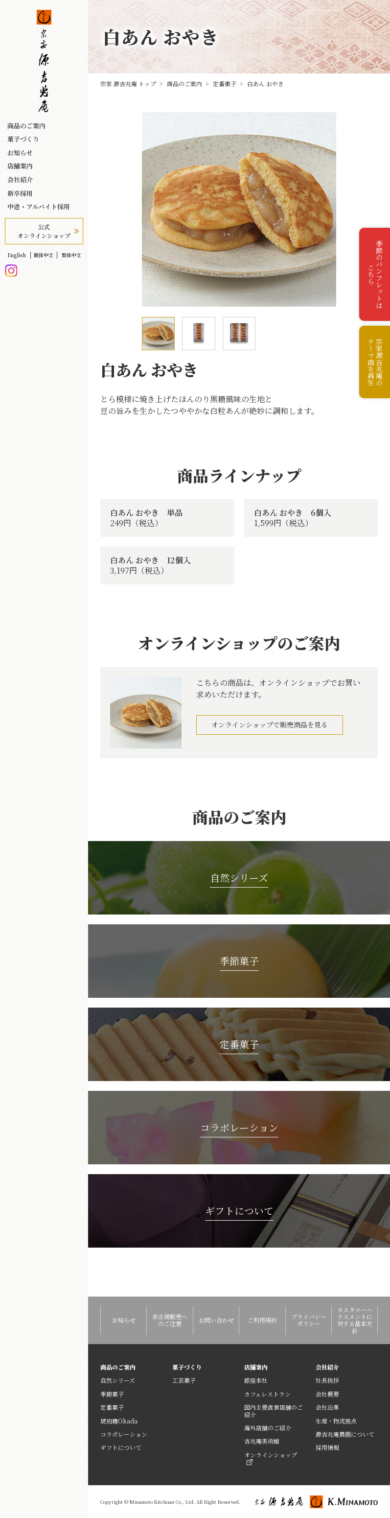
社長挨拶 (327, 1380)
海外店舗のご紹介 (267, 1427)
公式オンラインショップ (44, 231)
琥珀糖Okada (119, 1421)
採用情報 (327, 1447)
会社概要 (327, 1394)
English (16, 255)
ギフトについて (120, 1447)
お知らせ (20, 153)
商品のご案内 (26, 126)
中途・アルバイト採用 (38, 207)
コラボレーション (123, 1434)
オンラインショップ (270, 1457)
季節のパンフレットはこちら (375, 274)
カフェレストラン (267, 1394)
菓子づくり (23, 139)
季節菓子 (112, 1394)
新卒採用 (20, 193)
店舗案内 (20, 166)
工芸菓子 (184, 1380)
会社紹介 (20, 180)
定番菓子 (112, 1407)
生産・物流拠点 (336, 1421)
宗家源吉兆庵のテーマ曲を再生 (375, 362)
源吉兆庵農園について (345, 1434)
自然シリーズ (117, 1380)
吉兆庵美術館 (261, 1441)
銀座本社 (256, 1380)
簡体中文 (43, 255)
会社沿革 (327, 1407)
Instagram (11, 271)
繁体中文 (71, 255)
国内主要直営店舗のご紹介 (273, 1410)
